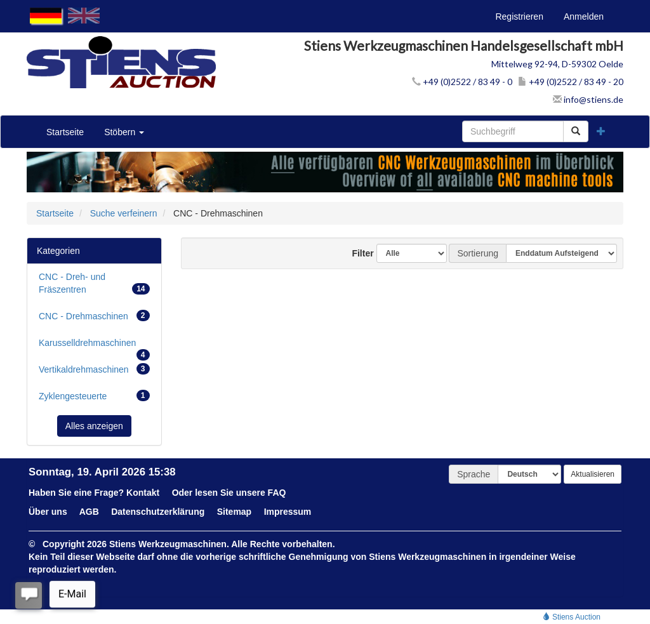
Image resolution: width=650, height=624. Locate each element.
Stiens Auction (571, 617)
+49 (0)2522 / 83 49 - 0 (462, 81)
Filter (358, 253)
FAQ (277, 493)
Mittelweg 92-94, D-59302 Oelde (557, 63)
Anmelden (584, 16)
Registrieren (519, 16)
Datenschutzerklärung (157, 512)
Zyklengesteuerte (94, 395)
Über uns (48, 512)
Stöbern (124, 132)
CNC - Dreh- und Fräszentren (94, 283)
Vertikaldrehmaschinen (94, 369)
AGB (89, 512)
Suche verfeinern (123, 213)
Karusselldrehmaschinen (94, 346)
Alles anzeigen (94, 426)
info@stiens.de (588, 99)
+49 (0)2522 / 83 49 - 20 (570, 81)
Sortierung (477, 253)
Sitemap (234, 512)
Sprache (473, 474)
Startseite (65, 132)
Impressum (288, 512)
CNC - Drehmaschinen (94, 315)
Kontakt (142, 493)
